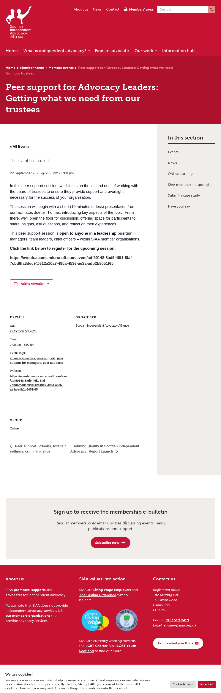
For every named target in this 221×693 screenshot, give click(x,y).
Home (11, 68)
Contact (112, 9)
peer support (46, 358)
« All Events (19, 146)
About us (81, 9)
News (97, 9)
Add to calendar (32, 283)
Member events (61, 68)
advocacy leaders (22, 358)
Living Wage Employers (112, 590)
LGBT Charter (96, 646)
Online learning (180, 174)
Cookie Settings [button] (183, 684)
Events (173, 152)
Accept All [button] (206, 684)
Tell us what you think (178, 643)
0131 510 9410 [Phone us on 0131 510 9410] (177, 620)
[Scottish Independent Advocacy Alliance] (21, 22)
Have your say (179, 206)
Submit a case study (184, 195)
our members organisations (28, 616)
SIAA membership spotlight (190, 185)
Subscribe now (110, 542)
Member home (32, 68)
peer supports (53, 362)
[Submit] (211, 9)
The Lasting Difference (97, 595)
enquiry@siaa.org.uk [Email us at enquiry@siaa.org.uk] (180, 625)
